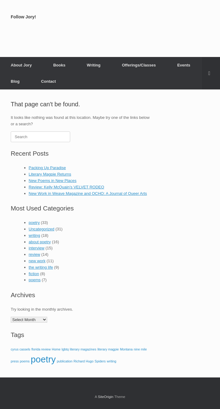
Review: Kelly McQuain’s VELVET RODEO (66, 187)
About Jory (21, 65)
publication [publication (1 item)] (64, 361)
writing (34, 235)
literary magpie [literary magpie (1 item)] (108, 349)
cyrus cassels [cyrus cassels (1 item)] (20, 349)
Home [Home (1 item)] (56, 349)
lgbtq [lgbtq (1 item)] (65, 349)
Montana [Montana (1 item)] (126, 349)
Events (183, 65)
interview (36, 248)
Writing (94, 65)
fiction (34, 273)
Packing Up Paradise (47, 167)
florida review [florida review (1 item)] (41, 349)
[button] (211, 73)
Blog (15, 81)
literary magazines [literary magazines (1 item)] (83, 349)
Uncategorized (42, 229)
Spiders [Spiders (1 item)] (100, 361)
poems (35, 280)
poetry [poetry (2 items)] (43, 359)
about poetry (40, 242)
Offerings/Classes (139, 65)
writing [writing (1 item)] (111, 361)
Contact (48, 81)
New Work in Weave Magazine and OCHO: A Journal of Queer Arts (88, 193)
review (34, 254)
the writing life (41, 267)
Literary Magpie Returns (50, 174)
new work (37, 261)
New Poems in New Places (53, 180)
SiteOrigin (105, 397)
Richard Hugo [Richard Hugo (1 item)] (83, 361)
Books (59, 65)
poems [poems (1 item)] (25, 361)
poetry (34, 222)
